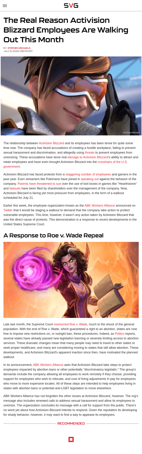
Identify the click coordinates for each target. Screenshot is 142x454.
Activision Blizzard (51, 143)
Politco (119, 333)
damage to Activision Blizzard (87, 157)
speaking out (90, 179)
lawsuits (15, 188)
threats (89, 152)
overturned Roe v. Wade (70, 324)
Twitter (8, 210)
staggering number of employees (88, 174)
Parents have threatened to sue (39, 183)
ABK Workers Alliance (100, 205)
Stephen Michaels (19, 48)
